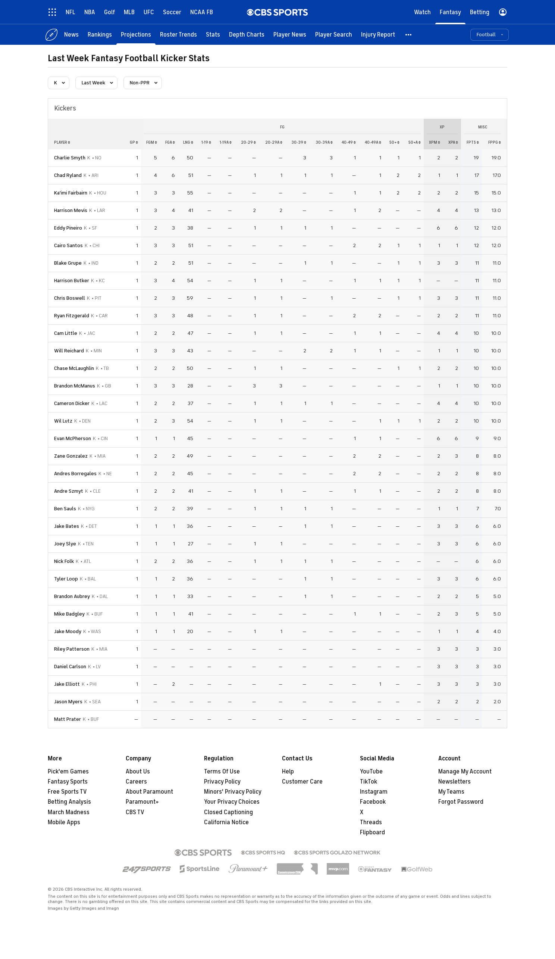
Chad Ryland (68, 175)
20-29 (248, 142)
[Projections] (136, 34)
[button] (408, 34)
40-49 (349, 142)
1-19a (226, 142)
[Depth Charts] (247, 34)
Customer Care (302, 781)
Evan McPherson (72, 438)
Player (62, 142)
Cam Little (65, 333)
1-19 (206, 142)
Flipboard (372, 832)
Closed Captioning (228, 812)
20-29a (273, 142)
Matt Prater (67, 719)
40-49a (373, 142)
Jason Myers (68, 701)
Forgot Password (460, 802)
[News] (71, 34)
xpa (453, 142)
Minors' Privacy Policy (232, 791)
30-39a (324, 142)
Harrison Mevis (70, 210)
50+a (414, 142)
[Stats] (213, 34)
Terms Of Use (222, 771)
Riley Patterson (72, 649)
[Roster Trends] (178, 34)
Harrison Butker (71, 280)
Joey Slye (65, 544)
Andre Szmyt (68, 491)
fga (170, 142)
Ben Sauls (65, 508)
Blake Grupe (68, 263)
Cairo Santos (68, 245)
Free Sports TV (67, 791)
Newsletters (454, 781)
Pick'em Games (68, 771)
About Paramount (149, 791)
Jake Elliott (67, 684)
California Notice (226, 822)
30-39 (298, 142)
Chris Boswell (69, 298)
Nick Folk (64, 561)
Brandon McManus (74, 386)
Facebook (373, 802)
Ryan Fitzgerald (71, 315)
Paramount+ (142, 802)
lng (188, 142)
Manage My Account (465, 771)
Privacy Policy (222, 781)
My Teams (451, 791)
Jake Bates (66, 526)
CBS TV (135, 812)
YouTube (371, 771)
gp (134, 142)
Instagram (374, 791)
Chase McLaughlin (74, 368)
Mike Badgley (69, 614)
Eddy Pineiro (68, 228)
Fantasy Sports (68, 781)
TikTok (368, 781)
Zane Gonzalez (71, 456)
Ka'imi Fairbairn (70, 193)
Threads (371, 822)
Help (288, 771)
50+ (394, 142)
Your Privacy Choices (232, 802)
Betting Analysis (69, 802)
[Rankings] (99, 34)
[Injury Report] (378, 34)
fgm (151, 142)
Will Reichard (69, 351)
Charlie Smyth (69, 158)
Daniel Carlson (70, 666)
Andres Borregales (75, 473)
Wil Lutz (63, 421)
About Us (138, 771)
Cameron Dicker (72, 403)
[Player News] (290, 34)
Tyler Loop (66, 579)
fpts (473, 142)
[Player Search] (334, 34)
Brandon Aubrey (72, 596)
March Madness (69, 812)
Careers (136, 781)
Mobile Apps (64, 822)
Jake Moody (67, 631)
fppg (494, 142)
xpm (434, 142)
